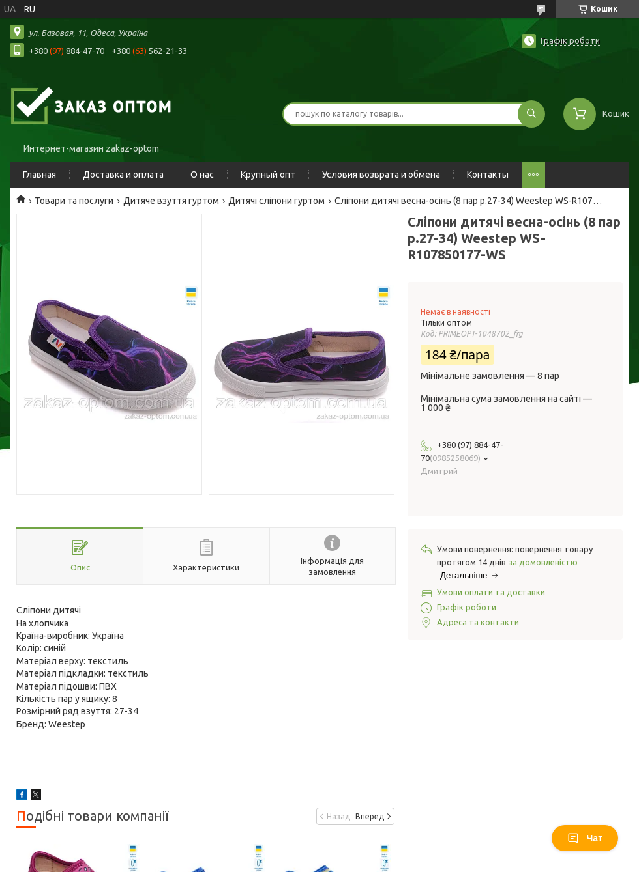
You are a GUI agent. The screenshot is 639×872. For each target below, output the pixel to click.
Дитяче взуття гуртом (171, 200)
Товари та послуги (74, 200)
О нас (202, 174)
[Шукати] (531, 114)
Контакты (488, 174)
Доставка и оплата (123, 174)
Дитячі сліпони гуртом (276, 200)
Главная (39, 174)
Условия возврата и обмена (381, 174)
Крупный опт (268, 174)
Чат (584, 838)
